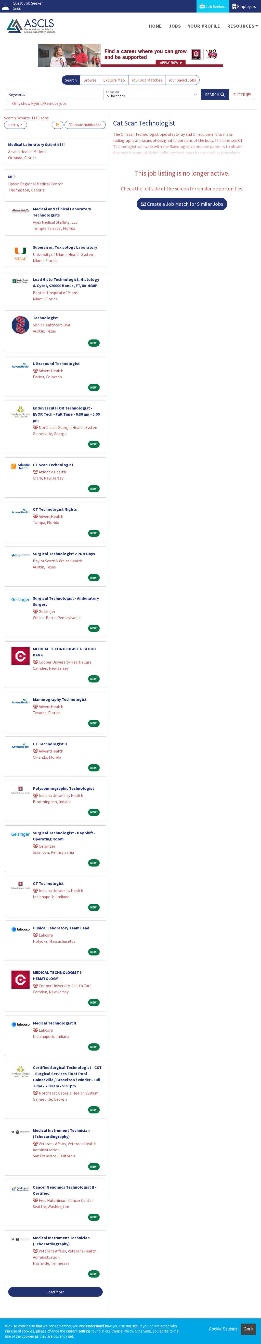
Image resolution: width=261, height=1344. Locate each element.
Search (71, 80)
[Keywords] (54, 94)
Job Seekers (213, 6)
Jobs (175, 26)
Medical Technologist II (54, 1023)
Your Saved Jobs (182, 80)
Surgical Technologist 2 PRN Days (64, 553)
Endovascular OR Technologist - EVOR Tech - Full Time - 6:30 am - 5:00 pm (66, 414)
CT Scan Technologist (53, 464)
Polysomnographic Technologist (63, 788)
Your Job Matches (147, 80)
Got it (248, 1329)
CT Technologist (48, 883)
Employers (244, 6)
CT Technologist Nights (55, 509)
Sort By (14, 124)
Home (155, 26)
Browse (89, 80)
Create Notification (85, 124)
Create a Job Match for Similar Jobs (182, 204)
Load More (55, 1291)
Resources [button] (240, 26)
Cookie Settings (223, 1329)
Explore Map (114, 80)
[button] (242, 94)
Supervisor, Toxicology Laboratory (65, 247)
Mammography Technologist (60, 699)
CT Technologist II (50, 743)
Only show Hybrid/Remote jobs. (39, 103)
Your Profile (204, 26)
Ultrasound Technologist (56, 363)
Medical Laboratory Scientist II (36, 144)
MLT (11, 176)
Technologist (45, 317)
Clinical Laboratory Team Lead (61, 927)
